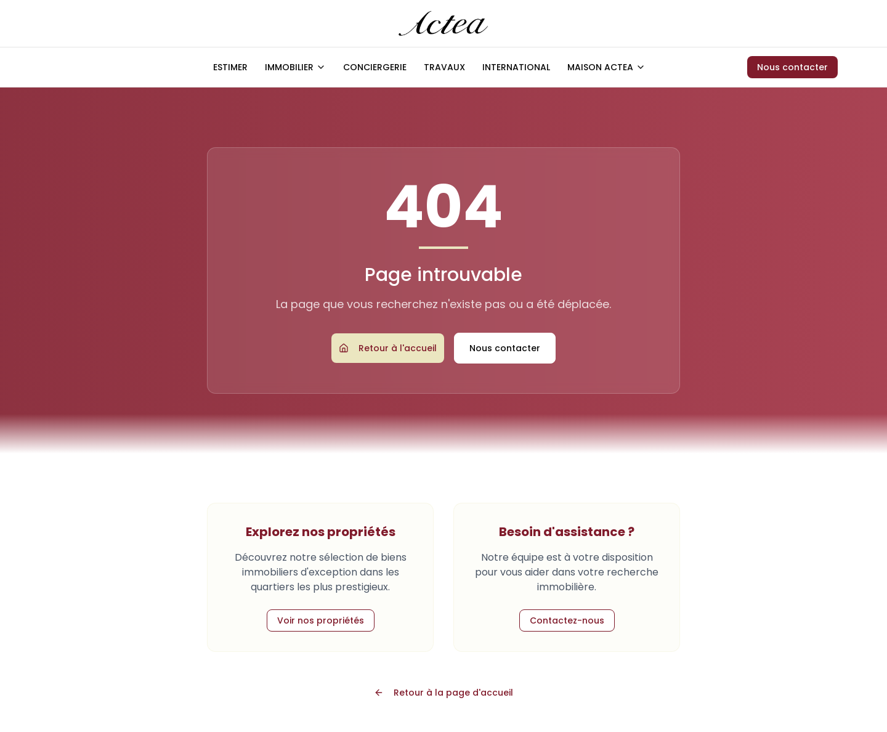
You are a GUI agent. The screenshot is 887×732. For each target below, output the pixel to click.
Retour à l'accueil (388, 348)
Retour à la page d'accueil (443, 692)
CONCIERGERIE (375, 67)
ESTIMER (230, 67)
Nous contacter (792, 67)
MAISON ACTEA (606, 67)
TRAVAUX (444, 67)
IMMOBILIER (295, 67)
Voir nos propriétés (320, 620)
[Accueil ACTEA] (443, 23)
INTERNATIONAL (516, 67)
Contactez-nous (567, 620)
